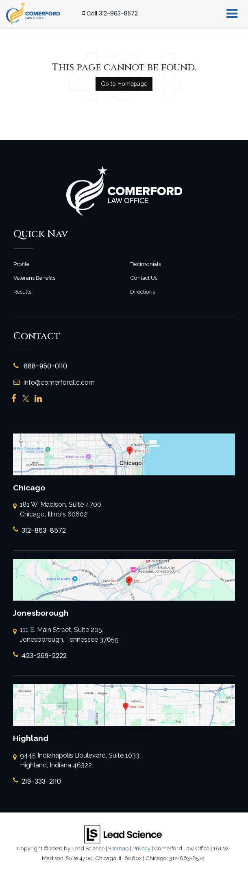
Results (22, 291)
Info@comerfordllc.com (54, 382)
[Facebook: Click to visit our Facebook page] (14, 399)
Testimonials (145, 264)
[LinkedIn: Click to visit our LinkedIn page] (38, 399)
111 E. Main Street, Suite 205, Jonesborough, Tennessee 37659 (66, 635)
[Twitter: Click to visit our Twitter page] (25, 399)
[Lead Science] (123, 834)
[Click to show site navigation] (232, 14)
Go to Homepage (124, 84)
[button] (110, 13)
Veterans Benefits (34, 277)
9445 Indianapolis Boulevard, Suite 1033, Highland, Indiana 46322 (77, 760)
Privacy (141, 848)
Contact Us (143, 277)
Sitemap (118, 848)
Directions (142, 291)
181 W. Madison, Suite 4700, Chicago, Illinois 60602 (57, 510)
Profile (21, 264)
